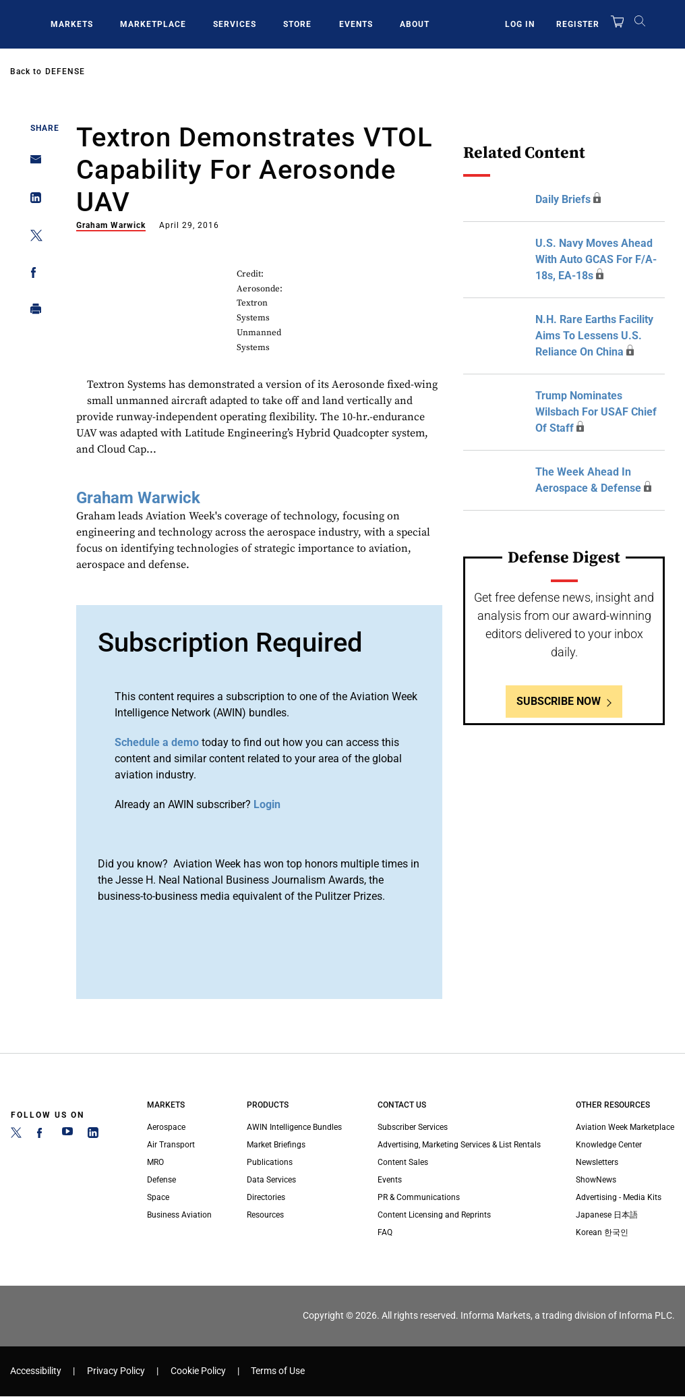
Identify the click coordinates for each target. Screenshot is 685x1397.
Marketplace (153, 24)
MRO (155, 1162)
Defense (65, 71)
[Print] (32, 312)
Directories (266, 1197)
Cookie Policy (198, 1371)
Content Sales (403, 1162)
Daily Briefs (563, 199)
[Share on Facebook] (32, 274)
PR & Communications (419, 1197)
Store (297, 24)
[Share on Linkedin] (32, 200)
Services (234, 24)
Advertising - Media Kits (618, 1197)
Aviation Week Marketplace (625, 1127)
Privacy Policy (116, 1371)
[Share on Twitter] (32, 237)
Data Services (271, 1180)
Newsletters (597, 1162)
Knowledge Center (609, 1144)
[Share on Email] (32, 163)
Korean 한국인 (602, 1232)
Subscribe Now (558, 701)
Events (356, 24)
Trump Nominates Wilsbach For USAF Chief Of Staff (596, 411)
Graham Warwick (111, 225)
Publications (270, 1162)
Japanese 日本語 (607, 1215)
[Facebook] (41, 1135)
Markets (72, 24)
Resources (265, 1215)
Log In (520, 24)
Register (577, 24)
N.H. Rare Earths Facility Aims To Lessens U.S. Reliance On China (594, 335)
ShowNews (596, 1180)
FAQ (385, 1232)
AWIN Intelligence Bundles (294, 1127)
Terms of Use (278, 1371)
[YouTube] (67, 1135)
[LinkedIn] (93, 1135)
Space (158, 1197)
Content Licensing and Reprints (434, 1215)
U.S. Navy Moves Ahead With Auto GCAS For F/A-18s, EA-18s (596, 259)
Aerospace (166, 1127)
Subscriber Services (413, 1127)
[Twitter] (16, 1135)
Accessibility (35, 1371)
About (414, 24)
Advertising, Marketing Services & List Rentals (459, 1144)
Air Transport (171, 1144)
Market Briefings (276, 1144)
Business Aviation (179, 1215)
